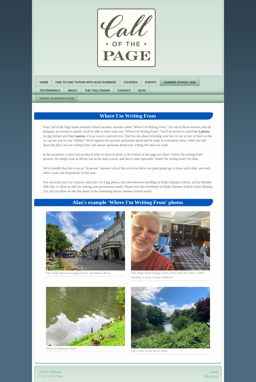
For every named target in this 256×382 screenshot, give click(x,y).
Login (214, 371)
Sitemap (55, 371)
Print (43, 371)
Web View (211, 376)
